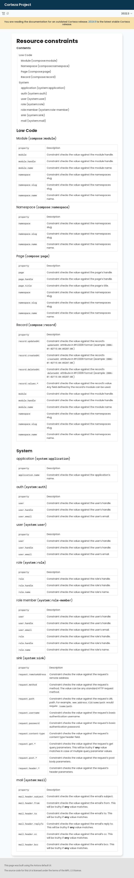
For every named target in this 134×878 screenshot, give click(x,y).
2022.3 (125, 13)
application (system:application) (43, 88)
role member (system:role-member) (45, 110)
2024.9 (92, 21)
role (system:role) (33, 104)
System (24, 82)
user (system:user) (33, 99)
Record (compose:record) (38, 77)
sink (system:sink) (33, 115)
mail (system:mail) (33, 121)
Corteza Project (17, 5)
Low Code (25, 55)
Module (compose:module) (39, 61)
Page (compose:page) (36, 71)
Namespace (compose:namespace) (45, 66)
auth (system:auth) (34, 93)
